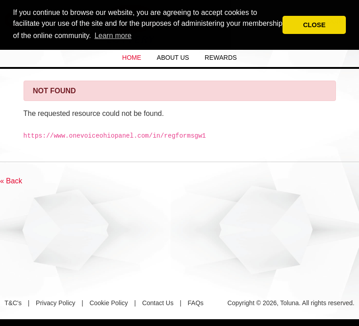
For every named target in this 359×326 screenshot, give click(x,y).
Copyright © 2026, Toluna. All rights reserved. (290, 303)
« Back (11, 181)
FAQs (196, 303)
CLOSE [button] (314, 25)
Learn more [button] (113, 35)
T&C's (13, 303)
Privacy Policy (55, 303)
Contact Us (157, 303)
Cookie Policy (109, 303)
